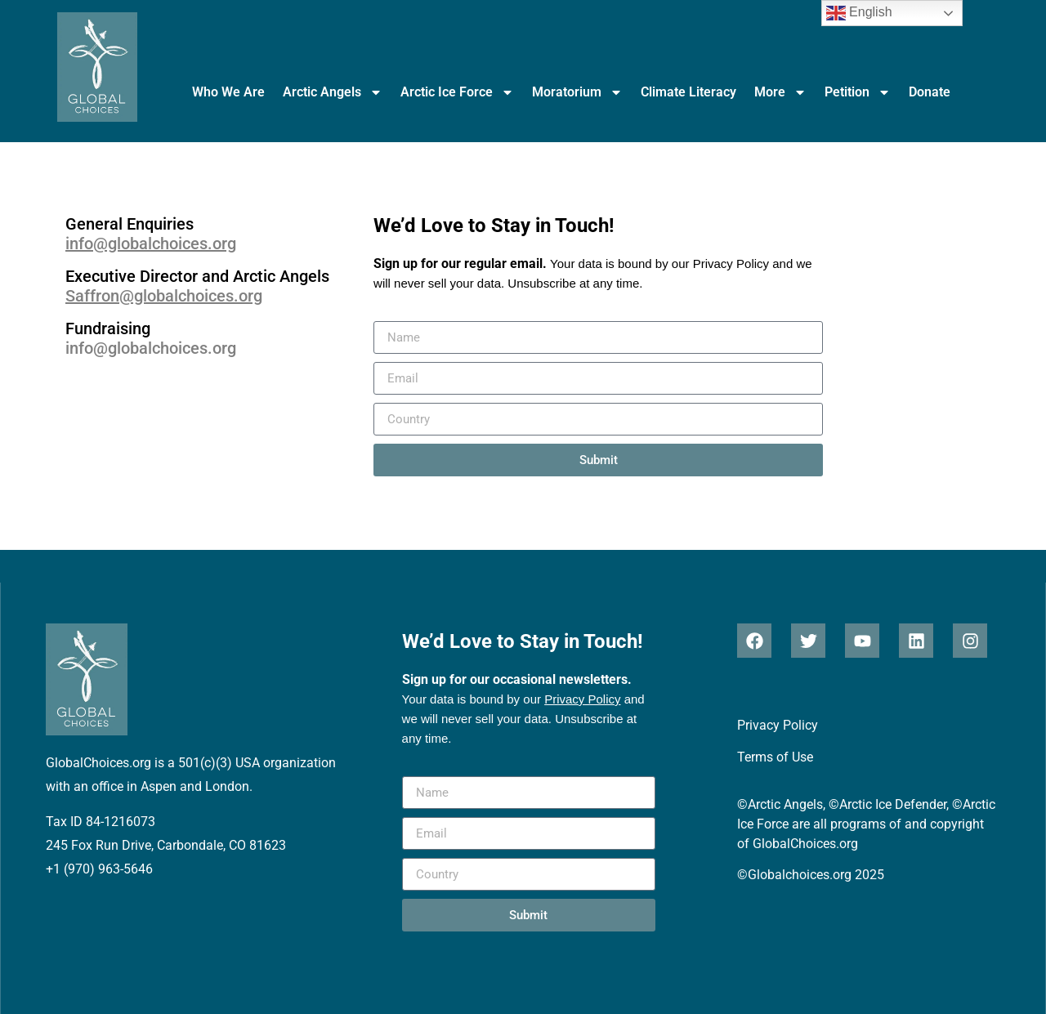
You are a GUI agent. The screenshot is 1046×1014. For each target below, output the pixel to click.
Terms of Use (775, 757)
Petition (858, 92)
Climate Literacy (688, 92)
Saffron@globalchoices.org (163, 296)
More (780, 92)
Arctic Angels (332, 92)
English (859, 13)
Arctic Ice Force (457, 92)
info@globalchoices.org (150, 243)
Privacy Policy (731, 263)
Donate (929, 92)
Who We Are (228, 92)
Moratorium (577, 92)
